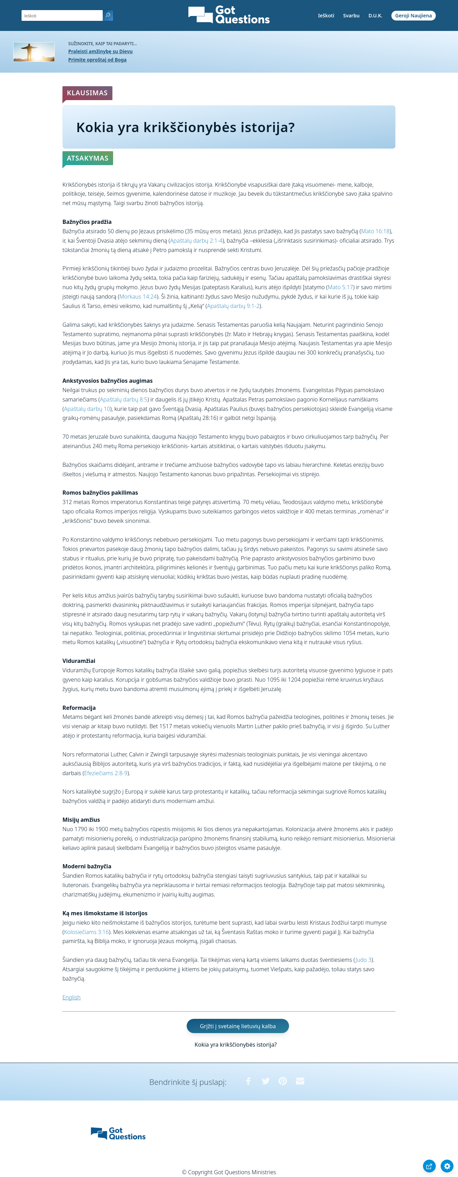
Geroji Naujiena (413, 15)
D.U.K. (375, 15)
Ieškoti (326, 15)
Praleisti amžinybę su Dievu (100, 51)
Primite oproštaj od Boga (97, 59)
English (71, 997)
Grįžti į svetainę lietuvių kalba (238, 1026)
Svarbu (351, 15)
